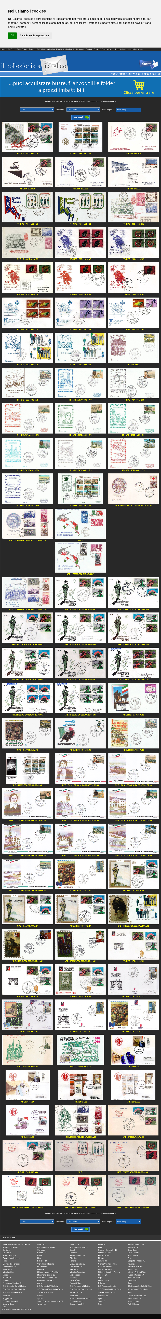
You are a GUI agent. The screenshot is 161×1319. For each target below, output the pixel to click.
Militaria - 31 (132, 1269)
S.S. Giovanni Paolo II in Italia (81, 1289)
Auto (100, 1247)
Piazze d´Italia (75, 1280)
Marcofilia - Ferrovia (135, 1267)
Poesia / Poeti (103, 1280)
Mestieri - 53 (74, 1269)
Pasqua (6, 1280)
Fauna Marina (133, 1255)
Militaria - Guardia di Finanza (109, 1272)
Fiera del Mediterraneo (11, 1258)
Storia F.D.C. (22, 49)
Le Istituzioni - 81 (76, 1267)
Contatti (89, 49)
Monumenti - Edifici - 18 (46, 1275)
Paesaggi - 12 (75, 1278)
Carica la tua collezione (46, 49)
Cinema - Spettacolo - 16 (107, 1250)
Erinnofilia (73, 1253)
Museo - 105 (103, 1275)
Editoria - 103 (42, 1253)
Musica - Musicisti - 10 (136, 1275)
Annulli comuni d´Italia (136, 1244)
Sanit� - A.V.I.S (76, 1292)
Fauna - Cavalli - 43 (77, 1255)
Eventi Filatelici (133, 1253)
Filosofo (101, 1258)
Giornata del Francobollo (12, 1264)
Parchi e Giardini (134, 1278)
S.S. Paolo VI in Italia (45, 1292)
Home (3, 49)
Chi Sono (11, 49)
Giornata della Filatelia (45, 1264)
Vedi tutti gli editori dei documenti (70, 49)
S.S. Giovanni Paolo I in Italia (14, 1289)
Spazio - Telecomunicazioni (80, 1299)
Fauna (39, 1255)
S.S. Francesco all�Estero (80, 1286)
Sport (100, 1299)
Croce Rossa (132, 1250)
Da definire (7, 1253)
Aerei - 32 (41, 1244)
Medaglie (40, 1269)
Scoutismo (74, 1296)
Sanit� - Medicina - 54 (106, 1292)
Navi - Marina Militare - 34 (47, 1278)
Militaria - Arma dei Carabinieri (48, 1272)
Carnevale (41, 1250)
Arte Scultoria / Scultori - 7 (79, 1247)
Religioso (101, 1283)
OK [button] (12, 35)
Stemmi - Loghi (133, 1301)
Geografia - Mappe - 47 (136, 1261)
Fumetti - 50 (102, 1261)
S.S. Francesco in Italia (107, 1286)
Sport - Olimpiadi (76, 1301)
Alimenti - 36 (74, 1244)
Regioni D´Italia (75, 1283)
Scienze (40, 1296)
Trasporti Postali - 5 (77, 1304)
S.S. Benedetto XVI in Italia (47, 1286)
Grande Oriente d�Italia (107, 1264)
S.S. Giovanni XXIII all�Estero (109, 1289)
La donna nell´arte (10, 1267)
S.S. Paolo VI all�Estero (12, 1292)
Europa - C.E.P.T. (104, 1253)
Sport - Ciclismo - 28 (10, 1301)
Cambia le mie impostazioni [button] (34, 35)
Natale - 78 (7, 1278)
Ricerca (32, 49)
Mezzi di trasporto (105, 1269)
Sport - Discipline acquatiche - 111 (50, 1301)
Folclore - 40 (42, 1261)
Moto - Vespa (75, 1275)
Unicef (100, 1304)
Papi (100, 1278)
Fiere (39, 1258)
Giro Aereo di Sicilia (77, 1264)
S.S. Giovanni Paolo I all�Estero (140, 1286)
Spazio (40, 1299)
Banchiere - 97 (133, 1247)
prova (39, 1283)
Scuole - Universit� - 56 (137, 1296)
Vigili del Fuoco (133, 1304)
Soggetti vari (7, 1299)
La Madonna (42, 1267)
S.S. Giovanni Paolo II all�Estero (50, 1289)
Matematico (7, 1269)
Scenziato (6, 1296)
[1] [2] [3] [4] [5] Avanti (128, 110)
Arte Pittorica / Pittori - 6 (46, 1247)
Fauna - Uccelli (104, 1255)
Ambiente (101, 1244)
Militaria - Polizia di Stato (137, 1272)
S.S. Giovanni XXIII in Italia (138, 1289)
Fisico (130, 1258)
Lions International (105, 1267)
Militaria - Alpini (8, 1272)
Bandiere (6, 1250)
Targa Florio (41, 1304)
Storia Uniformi (8, 1304)
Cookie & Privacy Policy (103, 49)
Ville (4, 1307)
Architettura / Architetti (11, 1247)
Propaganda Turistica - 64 (12, 1283)
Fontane (73, 1261)
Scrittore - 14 (103, 1296)
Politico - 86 (132, 1280)
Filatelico (73, 1258)
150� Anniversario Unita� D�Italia (16, 1244)
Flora (5, 1261)
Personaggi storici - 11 (45, 1280)
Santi (129, 1292)
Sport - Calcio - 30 (134, 1299)
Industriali (131, 1264)
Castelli (72, 1250)
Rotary (130, 1283)
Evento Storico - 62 (10, 1255)
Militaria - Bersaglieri (77, 1272)
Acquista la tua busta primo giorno (129, 49)
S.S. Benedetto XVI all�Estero (14, 1286)
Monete (5, 1275)
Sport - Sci (102, 1301)
